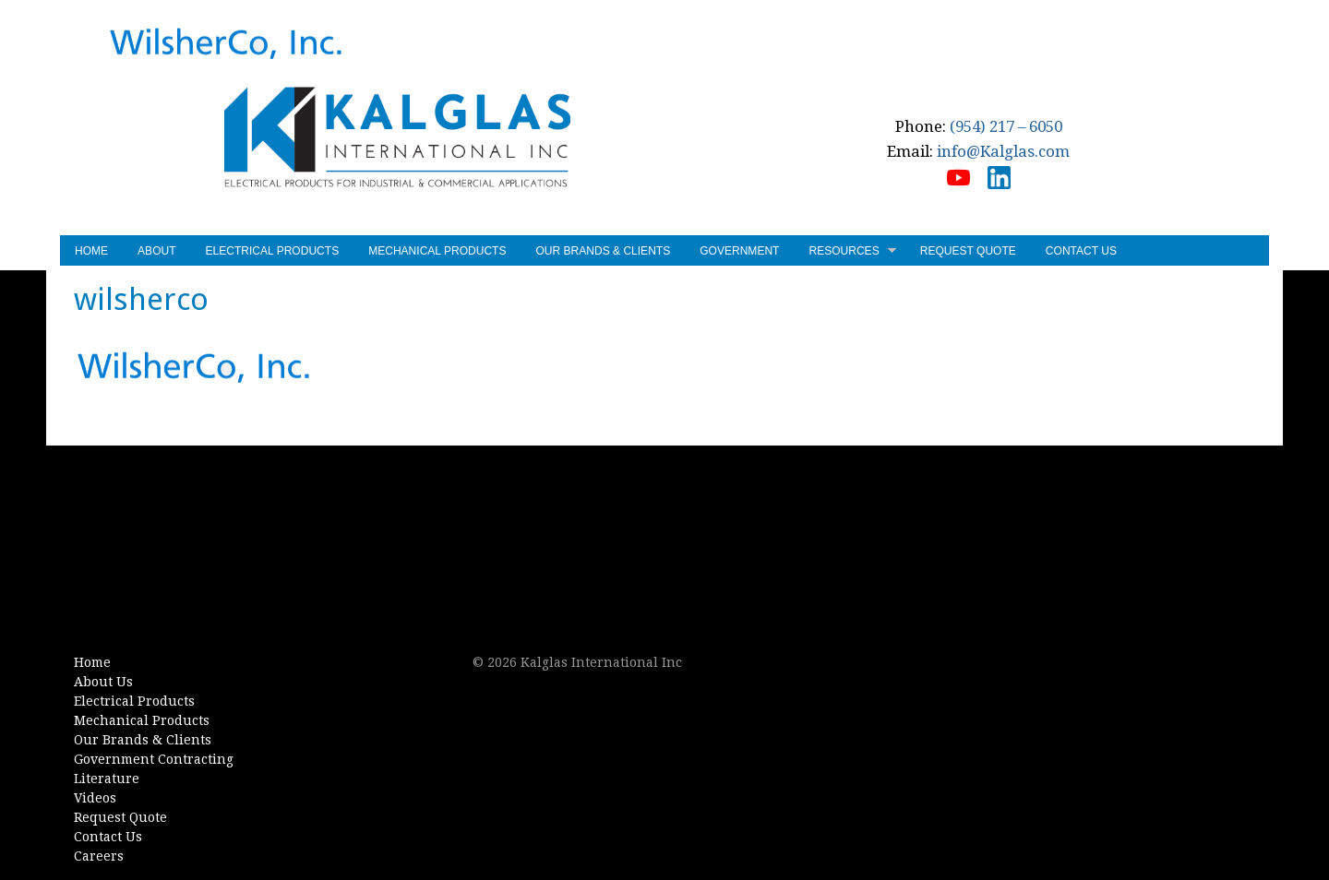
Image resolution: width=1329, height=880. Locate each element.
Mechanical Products (437, 250)
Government (739, 250)
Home (91, 250)
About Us (103, 681)
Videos (95, 798)
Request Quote (968, 250)
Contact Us (1081, 250)
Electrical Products (273, 250)
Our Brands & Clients (602, 250)
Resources (851, 253)
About (156, 250)
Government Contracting (153, 759)
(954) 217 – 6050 (1006, 126)
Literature (106, 778)
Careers (99, 856)
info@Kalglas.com (1003, 151)
